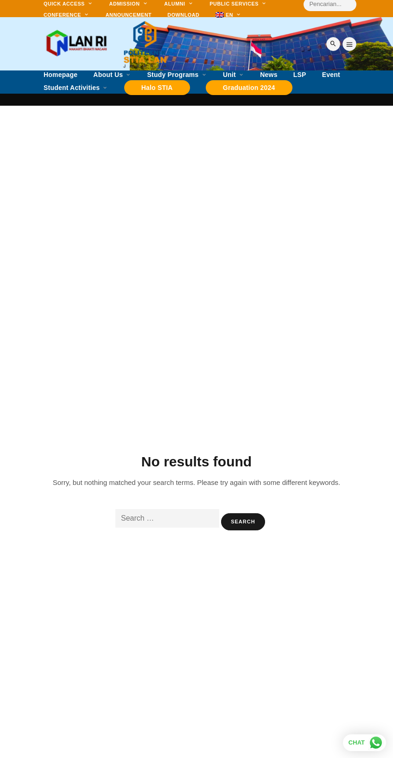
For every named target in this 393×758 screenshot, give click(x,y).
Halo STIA (157, 87)
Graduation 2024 (249, 87)
